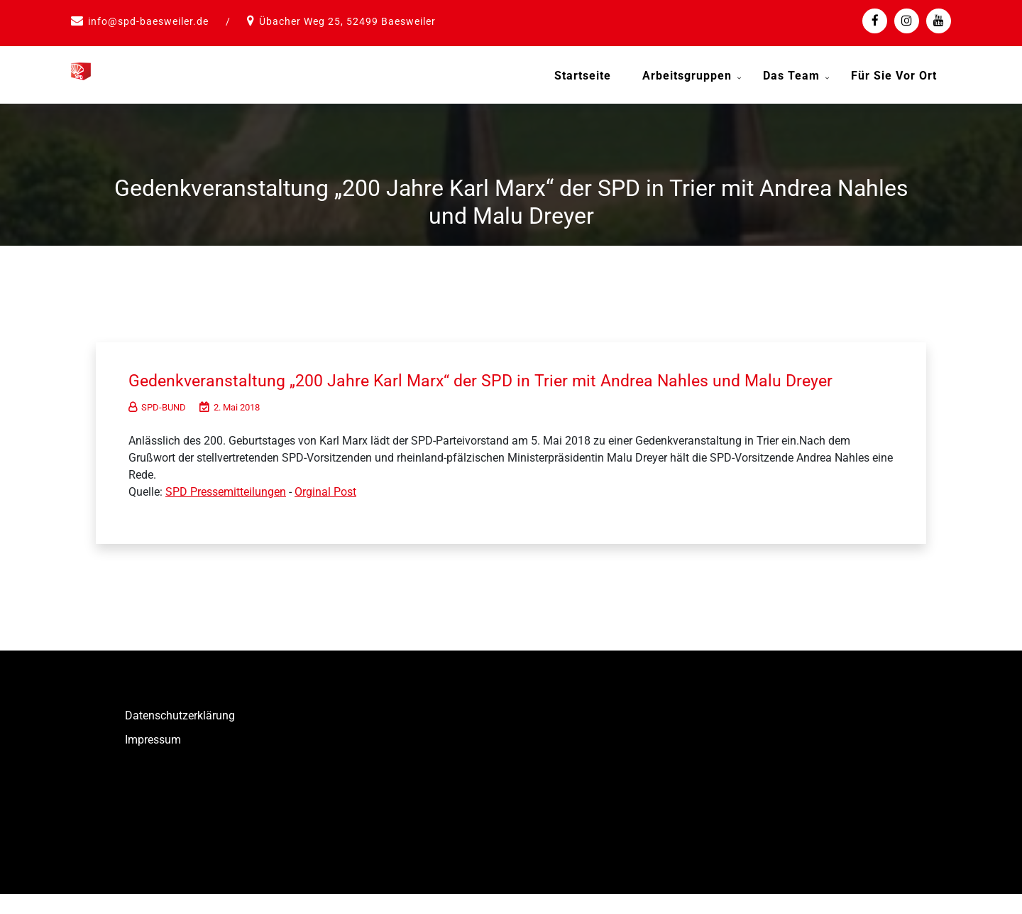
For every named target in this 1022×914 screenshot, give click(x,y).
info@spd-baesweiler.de (148, 21)
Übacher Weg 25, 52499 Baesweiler (347, 21)
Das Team (791, 75)
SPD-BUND (157, 427)
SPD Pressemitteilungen (225, 511)
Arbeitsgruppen (687, 75)
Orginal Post (325, 511)
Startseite (582, 75)
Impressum (153, 759)
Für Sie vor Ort (894, 75)
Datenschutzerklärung (180, 735)
